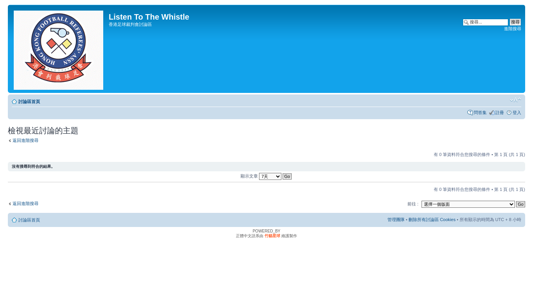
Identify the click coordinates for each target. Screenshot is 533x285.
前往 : (412, 203)
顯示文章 (266, 176)
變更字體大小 (515, 99)
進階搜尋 (512, 28)
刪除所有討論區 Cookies (432, 219)
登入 (517, 112)
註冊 (499, 112)
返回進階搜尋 (25, 140)
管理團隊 (396, 219)
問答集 (480, 112)
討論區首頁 (29, 101)
